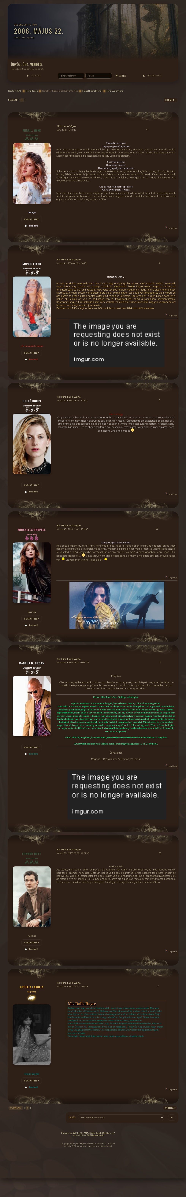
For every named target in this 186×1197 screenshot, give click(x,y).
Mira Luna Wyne (115, 91)
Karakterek (32, 91)
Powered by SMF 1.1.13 (71, 1133)
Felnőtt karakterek (92, 91)
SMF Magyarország (95, 1135)
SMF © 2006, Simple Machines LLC (99, 1133)
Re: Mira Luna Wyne (69, 259)
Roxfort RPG (14, 91)
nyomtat (170, 100)
